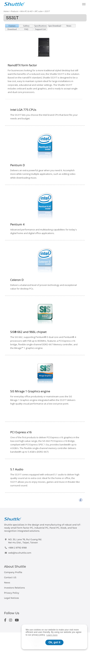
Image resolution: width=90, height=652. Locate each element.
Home (6, 11)
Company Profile (13, 572)
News (7, 582)
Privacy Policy (11, 593)
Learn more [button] (52, 635)
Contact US (10, 577)
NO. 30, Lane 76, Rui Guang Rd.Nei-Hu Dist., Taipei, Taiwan (25, 541)
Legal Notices (11, 598)
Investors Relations (14, 587)
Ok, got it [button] (54, 642)
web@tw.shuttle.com (19, 553)
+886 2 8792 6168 (17, 547)
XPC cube (38, 11)
